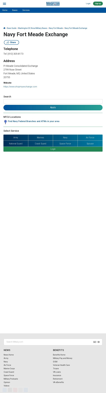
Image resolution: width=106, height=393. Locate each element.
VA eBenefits (58, 382)
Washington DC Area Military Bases (32, 28)
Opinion (7, 382)
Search (7, 96)
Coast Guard (9, 372)
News (7, 350)
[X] (10, 390)
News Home (9, 355)
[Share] (25, 390)
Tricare (56, 368)
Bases (14, 10)
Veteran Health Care (61, 365)
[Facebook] (4, 390)
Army (6, 358)
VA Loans (57, 372)
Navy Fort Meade (56, 28)
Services (26, 10)
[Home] (4, 28)
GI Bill (55, 362)
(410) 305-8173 (15, 53)
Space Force (9, 375)
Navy (6, 362)
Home (4, 10)
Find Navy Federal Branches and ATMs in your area (33, 121)
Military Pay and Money (62, 358)
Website (7, 83)
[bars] (5, 3)
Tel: (5, 53)
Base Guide (11, 28)
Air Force (7, 365)
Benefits (58, 350)
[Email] (20, 390)
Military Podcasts (11, 379)
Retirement (58, 379)
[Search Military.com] (53, 342)
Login (88, 3)
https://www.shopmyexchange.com (20, 86)
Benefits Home (59, 355)
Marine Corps (9, 368)
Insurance (57, 375)
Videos (6, 386)
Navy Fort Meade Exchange (76, 28)
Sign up (98, 3)
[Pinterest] (15, 390)
